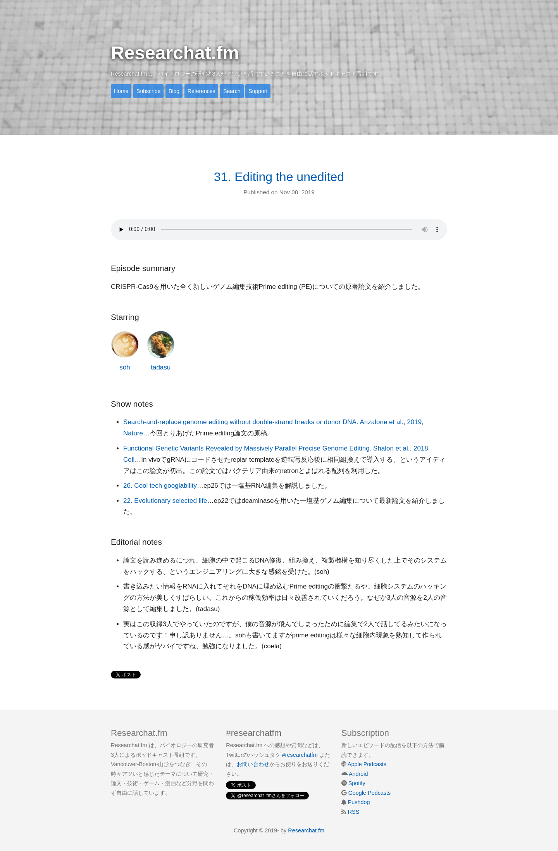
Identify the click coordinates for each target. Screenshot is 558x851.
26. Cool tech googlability (160, 485)
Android (358, 774)
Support (257, 91)
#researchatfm (300, 755)
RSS (354, 812)
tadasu (161, 350)
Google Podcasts (369, 793)
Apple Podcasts (367, 764)
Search (231, 91)
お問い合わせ (253, 764)
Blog (174, 91)
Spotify (356, 783)
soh (125, 350)
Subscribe (148, 91)
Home (121, 91)
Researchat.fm (175, 53)
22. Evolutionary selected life (165, 500)
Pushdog (359, 802)
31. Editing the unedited (279, 177)
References (201, 91)
